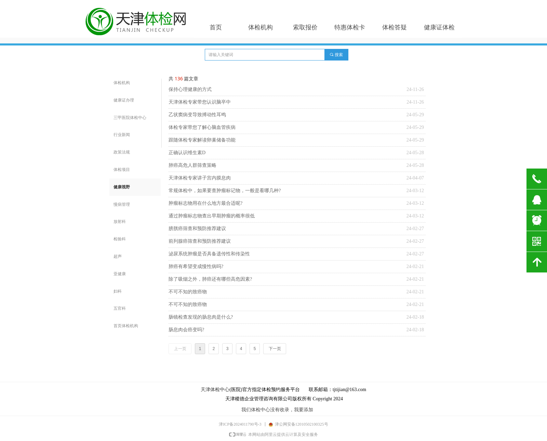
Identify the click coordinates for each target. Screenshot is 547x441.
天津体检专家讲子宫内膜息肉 (200, 178)
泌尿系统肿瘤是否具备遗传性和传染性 (209, 253)
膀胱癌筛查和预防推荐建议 (197, 228)
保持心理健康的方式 (190, 89)
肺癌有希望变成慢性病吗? (196, 266)
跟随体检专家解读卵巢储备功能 (202, 140)
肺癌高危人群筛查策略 (192, 165)
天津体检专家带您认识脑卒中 (200, 102)
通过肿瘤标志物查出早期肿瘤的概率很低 (212, 215)
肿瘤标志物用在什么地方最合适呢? (205, 203)
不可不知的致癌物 (188, 291)
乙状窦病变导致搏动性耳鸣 (197, 114)
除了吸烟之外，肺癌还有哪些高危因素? (210, 279)
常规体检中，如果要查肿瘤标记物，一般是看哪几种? (225, 190)
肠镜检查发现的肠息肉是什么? (201, 317)
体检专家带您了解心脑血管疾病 (202, 127)
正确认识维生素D (187, 152)
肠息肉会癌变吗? (186, 329)
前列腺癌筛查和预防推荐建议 (200, 241)
